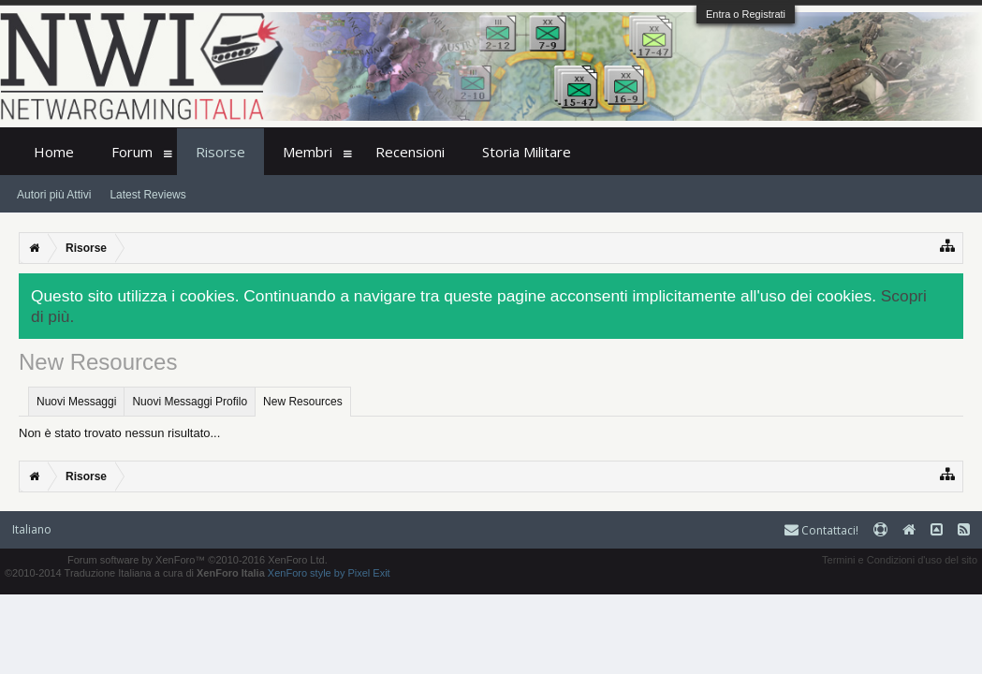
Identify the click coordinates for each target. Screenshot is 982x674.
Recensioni (410, 151)
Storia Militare (526, 151)
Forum (132, 151)
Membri (307, 151)
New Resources (303, 401)
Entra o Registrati (745, 14)
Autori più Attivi (54, 194)
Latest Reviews (147, 194)
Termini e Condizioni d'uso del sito (899, 559)
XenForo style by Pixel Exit (329, 573)
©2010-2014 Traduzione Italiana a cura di (135, 573)
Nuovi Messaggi (76, 401)
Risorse (220, 151)
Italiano (31, 529)
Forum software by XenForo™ (197, 559)
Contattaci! (821, 530)
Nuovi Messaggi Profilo (189, 401)
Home (54, 151)
